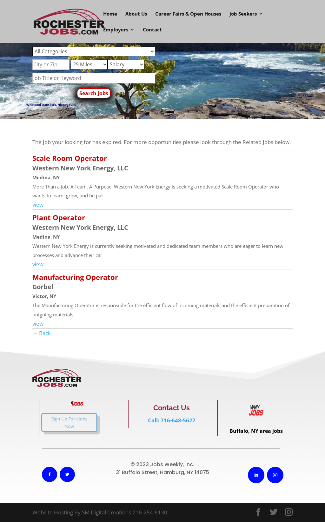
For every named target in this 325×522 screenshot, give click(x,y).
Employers (115, 30)
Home (110, 14)
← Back (41, 333)
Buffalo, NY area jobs (256, 430)
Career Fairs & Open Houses (188, 14)
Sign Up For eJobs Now (62, 422)
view (37, 204)
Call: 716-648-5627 (172, 420)
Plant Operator (58, 217)
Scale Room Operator (69, 158)
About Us (136, 14)
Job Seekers (243, 14)
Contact (152, 30)
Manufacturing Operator (75, 277)
